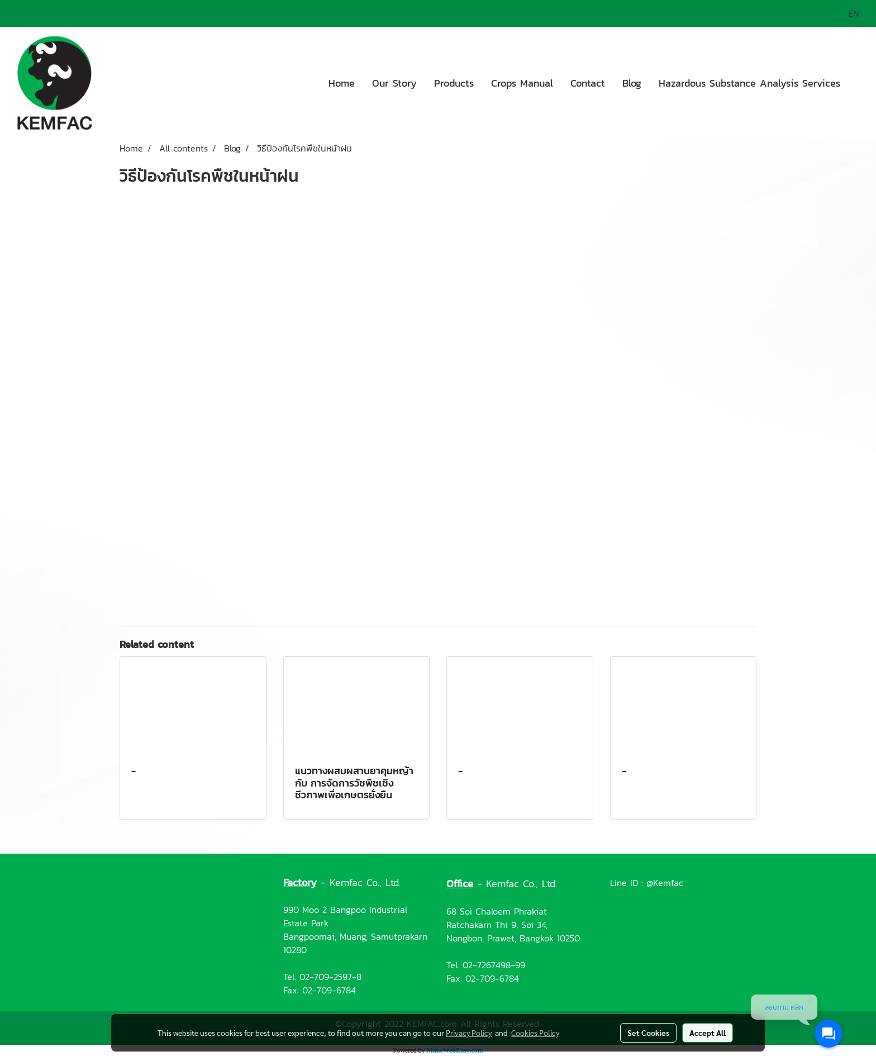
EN (846, 13)
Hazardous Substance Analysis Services (749, 83)
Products (454, 83)
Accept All (707, 1032)
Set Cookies (648, 1032)
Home (341, 83)
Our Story (394, 83)
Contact (587, 83)
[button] (858, 82)
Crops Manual (522, 83)
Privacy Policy (469, 1032)
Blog (631, 83)
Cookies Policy (535, 1032)
